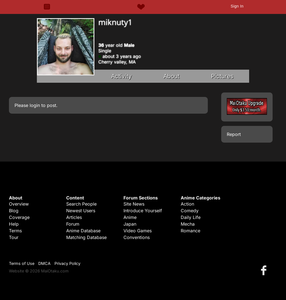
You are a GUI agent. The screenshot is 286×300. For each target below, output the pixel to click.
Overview (19, 204)
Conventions (136, 237)
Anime (130, 217)
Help (14, 224)
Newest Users (80, 210)
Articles (74, 217)
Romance (190, 230)
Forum (72, 224)
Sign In (237, 6)
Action (187, 204)
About (171, 76)
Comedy (190, 210)
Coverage (19, 217)
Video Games (137, 230)
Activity (121, 76)
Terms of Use (21, 263)
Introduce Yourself (142, 210)
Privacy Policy (67, 263)
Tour (13, 237)
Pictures (222, 76)
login (35, 105)
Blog (13, 210)
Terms (15, 230)
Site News (133, 204)
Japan (129, 224)
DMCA (44, 263)
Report (234, 134)
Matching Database (86, 237)
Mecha (188, 224)
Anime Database (83, 230)
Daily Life (191, 217)
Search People (81, 204)
